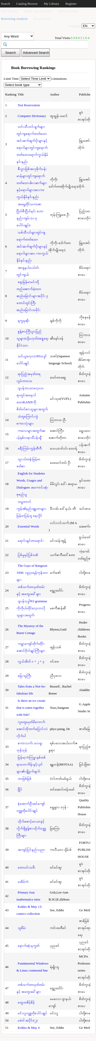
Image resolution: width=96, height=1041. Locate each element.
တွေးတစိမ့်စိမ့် (26, 1002)
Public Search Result (37, 11)
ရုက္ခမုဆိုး (23, 320)
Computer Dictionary (32, 116)
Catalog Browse (27, 4)
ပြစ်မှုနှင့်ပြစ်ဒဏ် (28, 555)
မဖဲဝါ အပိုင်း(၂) (27, 1020)
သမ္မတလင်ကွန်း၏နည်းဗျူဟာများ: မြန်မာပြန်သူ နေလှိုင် (31, 509)
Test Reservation (29, 105)
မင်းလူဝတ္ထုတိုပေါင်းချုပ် (32, 1013)
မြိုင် (20, 789)
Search (5, 4)
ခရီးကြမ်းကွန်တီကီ (30, 448)
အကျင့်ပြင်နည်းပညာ (31, 850)
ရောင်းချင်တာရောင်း (31, 540)
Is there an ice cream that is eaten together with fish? (30, 707)
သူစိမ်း (22, 928)
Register (70, 4)
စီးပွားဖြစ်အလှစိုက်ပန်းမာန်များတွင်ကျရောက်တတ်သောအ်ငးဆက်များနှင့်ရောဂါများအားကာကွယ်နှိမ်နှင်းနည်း (31, 183)
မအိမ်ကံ (23, 882)
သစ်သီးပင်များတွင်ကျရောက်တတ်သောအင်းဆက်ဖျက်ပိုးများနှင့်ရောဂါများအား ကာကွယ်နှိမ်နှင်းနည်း (32, 246)
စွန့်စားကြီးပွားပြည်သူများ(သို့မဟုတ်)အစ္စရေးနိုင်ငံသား (32, 338)
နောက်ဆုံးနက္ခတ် (28, 946)
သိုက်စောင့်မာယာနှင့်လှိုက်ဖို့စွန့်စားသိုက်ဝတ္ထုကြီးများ (31, 828)
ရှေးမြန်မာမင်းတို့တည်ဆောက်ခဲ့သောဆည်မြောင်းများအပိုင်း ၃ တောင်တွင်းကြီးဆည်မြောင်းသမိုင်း (32, 296)
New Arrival (9, 11)
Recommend (42, 18)
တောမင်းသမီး (26, 867)
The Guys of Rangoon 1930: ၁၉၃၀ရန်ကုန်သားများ (32, 573)
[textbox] (46, 44)
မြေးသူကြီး (24, 676)
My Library (51, 4)
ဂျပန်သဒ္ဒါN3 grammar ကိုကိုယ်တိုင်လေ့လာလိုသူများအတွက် (31, 608)
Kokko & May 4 (29, 1028)
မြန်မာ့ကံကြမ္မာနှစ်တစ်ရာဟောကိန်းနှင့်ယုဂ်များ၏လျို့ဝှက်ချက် (31, 764)
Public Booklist (68, 11)
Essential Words (28, 526)
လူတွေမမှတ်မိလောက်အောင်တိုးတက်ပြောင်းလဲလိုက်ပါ (32, 729)
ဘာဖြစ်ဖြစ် (24, 778)
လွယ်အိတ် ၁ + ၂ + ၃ (31, 661)
